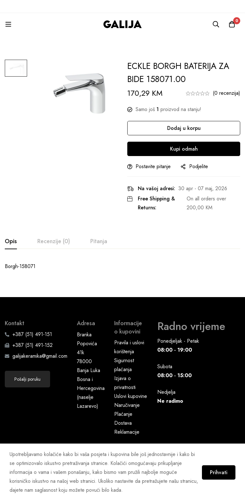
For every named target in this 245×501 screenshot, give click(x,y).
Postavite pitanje (153, 166)
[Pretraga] (216, 24)
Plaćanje (123, 413)
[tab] (11, 242)
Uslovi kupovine (130, 396)
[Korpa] (232, 24)
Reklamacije (126, 431)
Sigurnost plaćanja (124, 364)
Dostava (123, 422)
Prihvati (218, 472)
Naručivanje (127, 404)
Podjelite (198, 166)
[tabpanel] (122, 266)
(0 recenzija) (226, 93)
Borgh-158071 (20, 266)
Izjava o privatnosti (125, 382)
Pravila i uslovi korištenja (129, 347)
